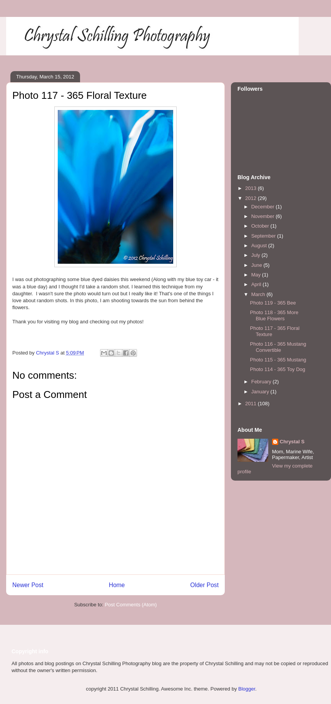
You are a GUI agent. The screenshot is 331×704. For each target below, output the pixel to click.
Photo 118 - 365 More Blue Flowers (274, 315)
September (264, 236)
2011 (251, 403)
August (259, 245)
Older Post (204, 585)
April (257, 284)
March (259, 294)
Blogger (246, 689)
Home (117, 585)
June (257, 265)
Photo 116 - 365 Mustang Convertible (278, 347)
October (261, 226)
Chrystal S (292, 441)
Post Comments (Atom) (131, 604)
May (256, 275)
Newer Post (27, 585)
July (256, 255)
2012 (251, 198)
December (263, 207)
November (263, 216)
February (262, 381)
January (261, 391)
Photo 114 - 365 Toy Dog (277, 369)
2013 (251, 188)
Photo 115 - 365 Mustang (278, 360)
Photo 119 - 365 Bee (273, 303)
